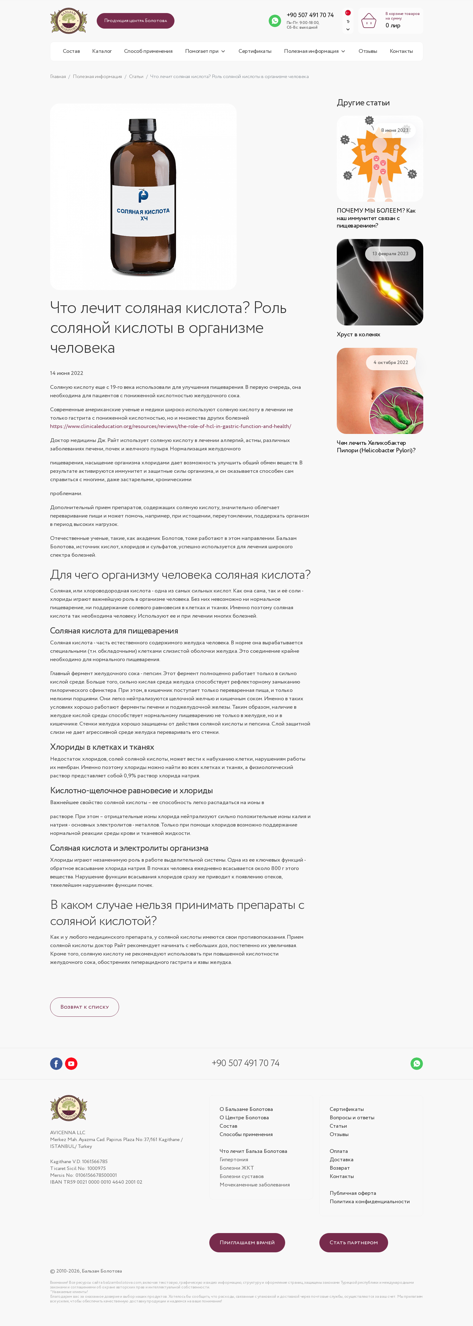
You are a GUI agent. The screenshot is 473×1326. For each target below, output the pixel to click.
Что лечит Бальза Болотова (254, 1155)
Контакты (401, 55)
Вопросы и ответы (352, 1121)
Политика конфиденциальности (370, 1205)
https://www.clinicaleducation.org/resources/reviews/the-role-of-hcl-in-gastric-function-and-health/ (170, 430)
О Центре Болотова (245, 1121)
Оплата (339, 1155)
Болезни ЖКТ (237, 1172)
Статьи (338, 1130)
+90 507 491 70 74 (303, 17)
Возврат (340, 1172)
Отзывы (368, 55)
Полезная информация (311, 55)
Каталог (101, 55)
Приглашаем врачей (247, 1246)
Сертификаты (255, 55)
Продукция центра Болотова (135, 23)
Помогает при (202, 55)
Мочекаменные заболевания (255, 1189)
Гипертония (234, 1163)
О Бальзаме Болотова (247, 1113)
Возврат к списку (84, 1011)
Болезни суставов (242, 1180)
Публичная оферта (353, 1197)
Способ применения (148, 55)
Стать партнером (354, 1246)
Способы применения (246, 1138)
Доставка (342, 1163)
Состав (71, 55)
